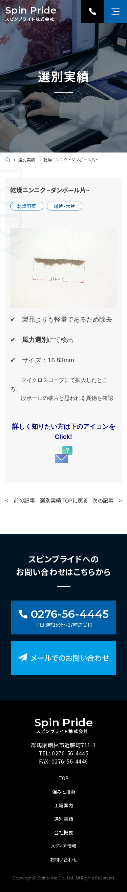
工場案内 (63, 805)
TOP (63, 778)
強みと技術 (63, 791)
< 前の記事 (20, 500)
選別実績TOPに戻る (64, 500)
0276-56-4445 (70, 753)
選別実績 (27, 159)
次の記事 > (107, 500)
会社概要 (63, 832)
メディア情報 (64, 846)
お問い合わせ (63, 859)
